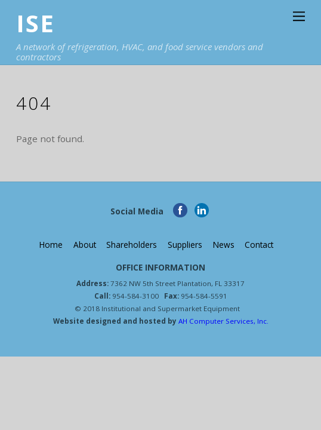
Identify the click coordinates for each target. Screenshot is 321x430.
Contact (259, 244)
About (84, 244)
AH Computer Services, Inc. (222, 321)
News (223, 244)
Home (51, 244)
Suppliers (185, 244)
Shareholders (131, 244)
